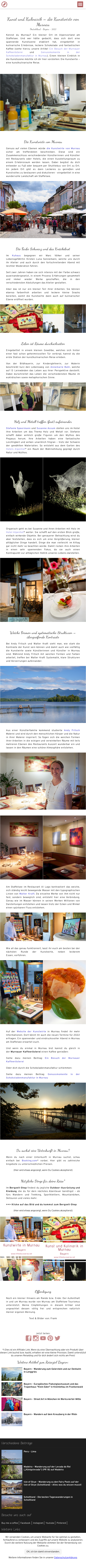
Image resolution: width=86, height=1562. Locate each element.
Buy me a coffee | (10, 1523)
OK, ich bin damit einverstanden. (43, 1551)
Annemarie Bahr (60, 367)
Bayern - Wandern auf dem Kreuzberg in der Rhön (50, 1414)
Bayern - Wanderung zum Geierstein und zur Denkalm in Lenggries (52, 1370)
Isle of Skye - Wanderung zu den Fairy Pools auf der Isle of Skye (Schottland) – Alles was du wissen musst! (53, 1483)
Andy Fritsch (72, 730)
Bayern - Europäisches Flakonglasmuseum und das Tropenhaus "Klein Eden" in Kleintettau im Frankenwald (53, 1385)
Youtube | (50, 1523)
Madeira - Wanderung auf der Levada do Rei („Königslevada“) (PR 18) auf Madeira (47, 1468)
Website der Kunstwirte (31, 1031)
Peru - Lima (30, 1451)
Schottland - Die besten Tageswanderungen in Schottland (48, 1499)
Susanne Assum (46, 428)
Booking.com (29, 1160)
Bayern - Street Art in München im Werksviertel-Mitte (52, 1399)
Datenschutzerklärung (65, 1557)
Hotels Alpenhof (15, 449)
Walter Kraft (26, 893)
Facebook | (26, 1523)
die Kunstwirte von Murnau (63, 148)
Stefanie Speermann (18, 428)
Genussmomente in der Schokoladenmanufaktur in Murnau (43, 54)
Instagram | (38, 1523)
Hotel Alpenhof (15, 532)
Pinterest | (62, 1523)
